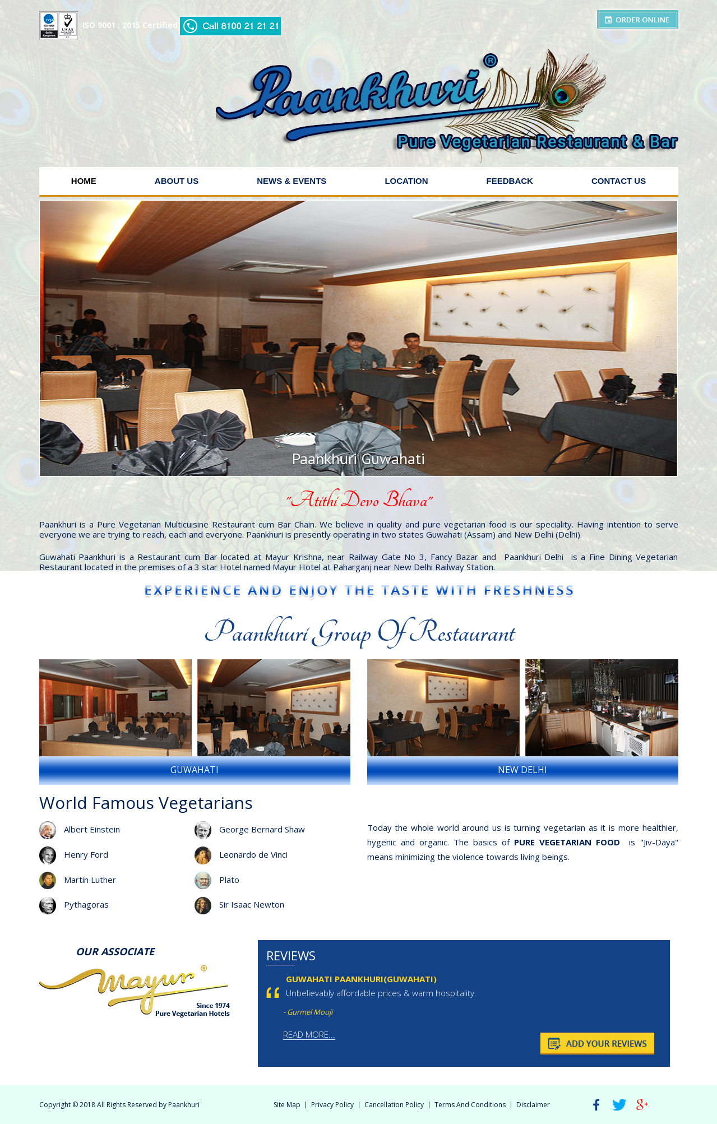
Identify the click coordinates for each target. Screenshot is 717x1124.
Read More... (309, 1034)
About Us (176, 181)
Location (406, 181)
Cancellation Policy (394, 1104)
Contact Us (618, 181)
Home (83, 181)
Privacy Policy (332, 1104)
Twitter (619, 1105)
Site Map (287, 1104)
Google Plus (642, 1105)
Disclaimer (533, 1104)
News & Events (291, 181)
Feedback (510, 181)
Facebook (596, 1105)
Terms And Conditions (470, 1104)
